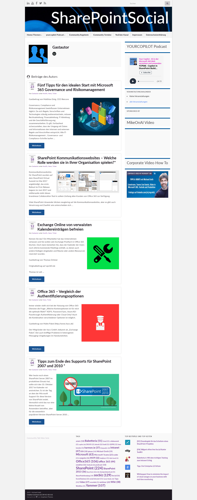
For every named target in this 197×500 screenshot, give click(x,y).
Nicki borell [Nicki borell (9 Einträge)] (113, 458)
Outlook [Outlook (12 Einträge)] (91, 465)
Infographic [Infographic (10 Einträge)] (105, 448)
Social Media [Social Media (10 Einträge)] (109, 479)
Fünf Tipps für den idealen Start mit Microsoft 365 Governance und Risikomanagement (75, 87)
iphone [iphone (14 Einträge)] (92, 451)
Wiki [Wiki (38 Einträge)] (115, 481)
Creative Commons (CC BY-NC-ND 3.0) (40, 495)
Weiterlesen (36, 145)
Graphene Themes (47, 497)
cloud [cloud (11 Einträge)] (106, 441)
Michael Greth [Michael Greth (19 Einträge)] (104, 451)
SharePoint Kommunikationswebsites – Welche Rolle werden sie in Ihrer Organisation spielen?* (76, 160)
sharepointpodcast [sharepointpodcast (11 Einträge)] (107, 472)
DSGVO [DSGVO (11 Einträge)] (90, 444)
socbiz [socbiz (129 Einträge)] (102, 475)
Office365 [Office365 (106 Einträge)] (87, 461)
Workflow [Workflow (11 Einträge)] (80, 486)
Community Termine (102, 35)
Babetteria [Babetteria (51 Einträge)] (93, 440)
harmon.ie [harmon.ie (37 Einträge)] (92, 447)
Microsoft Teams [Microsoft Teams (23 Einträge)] (103, 454)
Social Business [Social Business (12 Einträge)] (82, 479)
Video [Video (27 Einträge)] (84, 482)
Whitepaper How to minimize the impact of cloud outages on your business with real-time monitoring (153, 476)
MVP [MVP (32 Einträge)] (94, 457)
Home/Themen (34, 35)
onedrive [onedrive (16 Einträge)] (81, 465)
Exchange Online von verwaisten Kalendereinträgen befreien (64, 226)
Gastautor (35, 93)
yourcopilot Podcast (55, 35)
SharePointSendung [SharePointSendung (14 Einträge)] (84, 476)
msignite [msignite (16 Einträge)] (84, 458)
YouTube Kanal (121, 35)
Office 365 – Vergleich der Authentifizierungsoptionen (60, 293)
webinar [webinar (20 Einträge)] (105, 482)
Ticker (55, 93)
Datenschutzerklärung (156, 35)
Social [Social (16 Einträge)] (116, 476)
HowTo (45, 93)
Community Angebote (79, 35)
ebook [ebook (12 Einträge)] (98, 444)
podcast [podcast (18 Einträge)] (100, 465)
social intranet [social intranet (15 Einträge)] (96, 479)
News (50, 93)
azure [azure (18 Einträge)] (80, 441)
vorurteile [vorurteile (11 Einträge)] (94, 482)
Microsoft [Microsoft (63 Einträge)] (85, 454)
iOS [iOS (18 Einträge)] (84, 451)
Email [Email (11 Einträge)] (106, 444)
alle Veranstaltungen (138, 101)
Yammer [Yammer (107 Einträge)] (95, 485)
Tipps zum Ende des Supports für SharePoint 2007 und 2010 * (74, 363)
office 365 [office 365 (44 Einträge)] (107, 461)
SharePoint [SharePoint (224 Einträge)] (89, 468)
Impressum (137, 35)
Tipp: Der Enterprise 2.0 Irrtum (149, 466)
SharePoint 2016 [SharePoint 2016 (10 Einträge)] (93, 472)
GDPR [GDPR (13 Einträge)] (113, 444)
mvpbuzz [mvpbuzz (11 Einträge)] (104, 458)
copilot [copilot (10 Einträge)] (82, 444)
